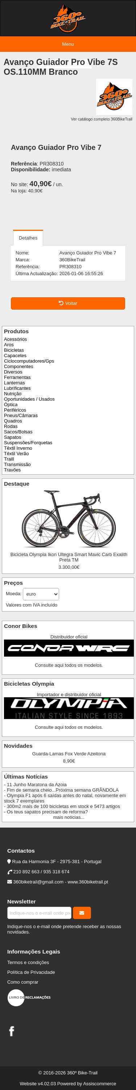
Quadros (13, 421)
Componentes (18, 366)
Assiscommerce (99, 1083)
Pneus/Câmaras (21, 415)
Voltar (68, 303)
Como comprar (22, 982)
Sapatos (12, 437)
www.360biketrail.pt (88, 882)
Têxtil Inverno (18, 448)
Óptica (10, 404)
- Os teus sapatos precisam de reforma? (46, 812)
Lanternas (14, 382)
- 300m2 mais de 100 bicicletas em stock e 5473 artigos (62, 806)
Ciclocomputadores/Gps (29, 361)
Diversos (13, 372)
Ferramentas (17, 377)
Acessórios (15, 339)
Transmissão (17, 464)
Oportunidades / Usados (29, 399)
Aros (9, 344)
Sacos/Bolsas (18, 431)
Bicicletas (14, 350)
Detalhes (28, 238)
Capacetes (15, 355)
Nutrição (12, 393)
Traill (9, 459)
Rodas (10, 426)
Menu (68, 44)
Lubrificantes (17, 388)
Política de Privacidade (31, 972)
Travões (12, 470)
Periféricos (15, 410)
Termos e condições (28, 962)
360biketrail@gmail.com (38, 882)
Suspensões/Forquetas (28, 442)
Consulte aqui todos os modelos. (69, 665)
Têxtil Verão (16, 453)
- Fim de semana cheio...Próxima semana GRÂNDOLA (61, 790)
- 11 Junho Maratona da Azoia (35, 784)
